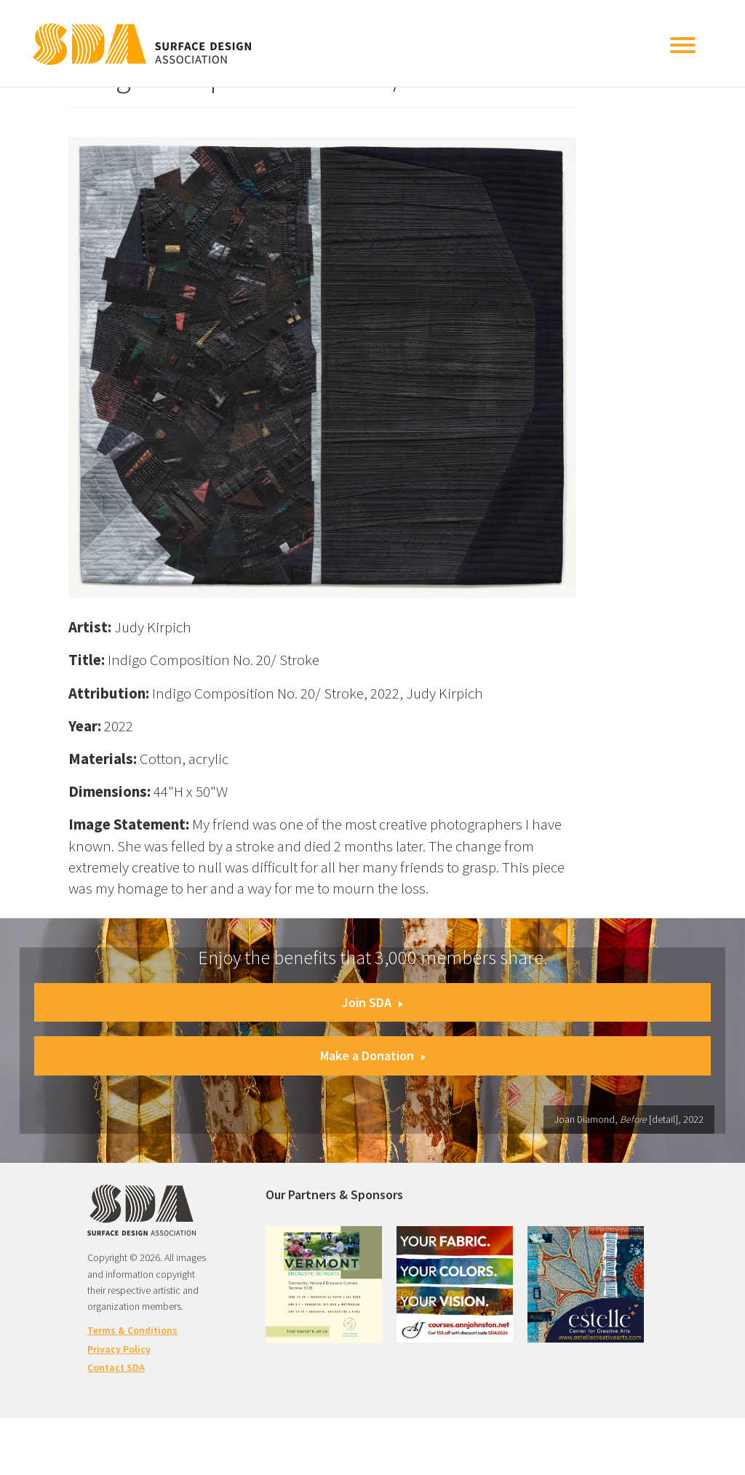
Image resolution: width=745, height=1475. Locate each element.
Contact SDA (116, 1367)
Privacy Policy (119, 1349)
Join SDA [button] (372, 1002)
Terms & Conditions (132, 1330)
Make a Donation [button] (373, 1055)
